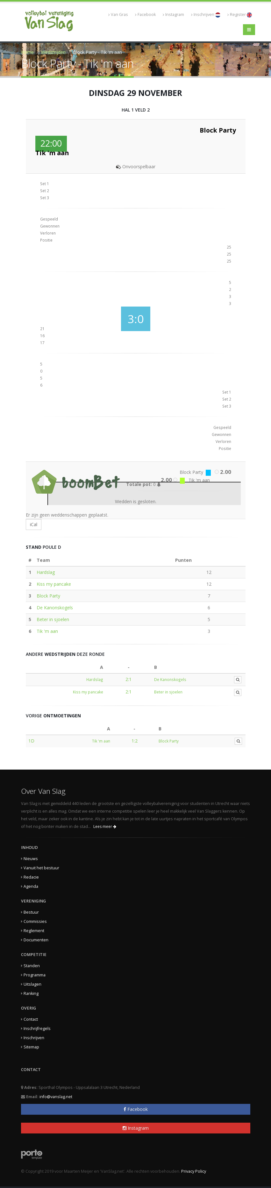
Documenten (36, 940)
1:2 (135, 741)
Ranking (31, 993)
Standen (32, 965)
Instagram (173, 14)
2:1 (128, 679)
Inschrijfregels (37, 1028)
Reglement (34, 930)
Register (239, 15)
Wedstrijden (53, 52)
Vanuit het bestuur (41, 868)
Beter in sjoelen (53, 619)
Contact (31, 1019)
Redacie (31, 877)
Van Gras (118, 14)
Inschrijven (205, 15)
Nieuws (31, 858)
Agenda (31, 886)
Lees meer (104, 826)
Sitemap (31, 1047)
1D (31, 741)
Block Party (48, 596)
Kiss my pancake (54, 584)
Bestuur (31, 912)
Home (27, 52)
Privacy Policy (193, 1171)
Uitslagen (32, 984)
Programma (35, 975)
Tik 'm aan (47, 631)
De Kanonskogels (55, 608)
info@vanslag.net (55, 1096)
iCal (33, 524)
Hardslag (46, 572)
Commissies (35, 921)
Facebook (145, 14)
